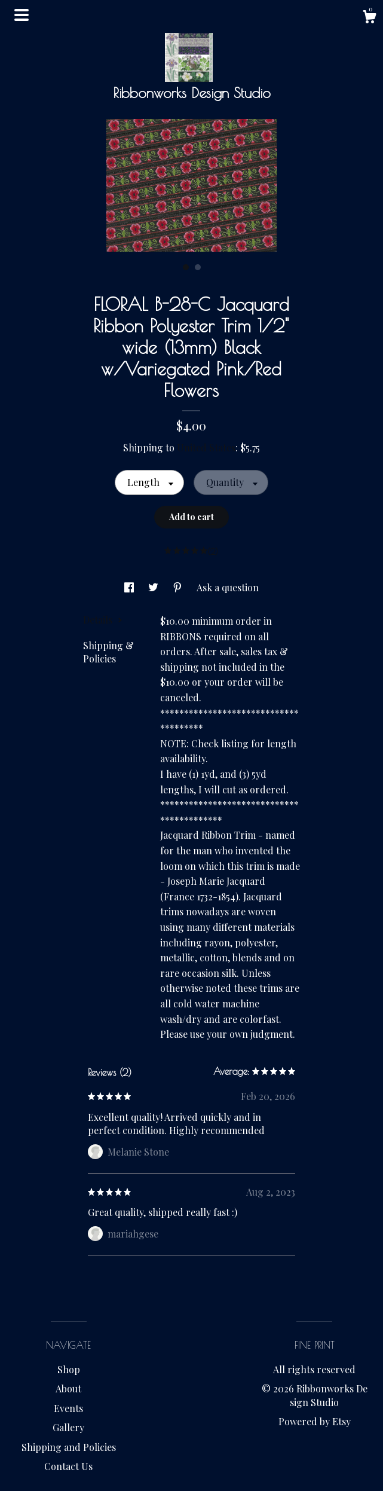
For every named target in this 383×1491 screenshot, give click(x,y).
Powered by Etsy (314, 1421)
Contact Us (68, 1466)
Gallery (68, 1427)
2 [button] (198, 267)
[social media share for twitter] (154, 587)
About (68, 1388)
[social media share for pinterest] (179, 587)
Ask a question (228, 587)
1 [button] (186, 267)
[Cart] (369, 18)
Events (68, 1408)
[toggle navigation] (21, 15)
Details (102, 619)
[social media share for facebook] (130, 587)
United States (206, 447)
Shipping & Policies (108, 652)
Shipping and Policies (69, 1447)
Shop (68, 1369)
